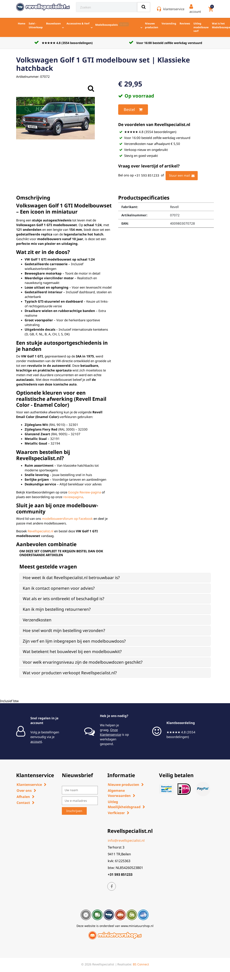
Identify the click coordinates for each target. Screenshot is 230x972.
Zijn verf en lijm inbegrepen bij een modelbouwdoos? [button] (74, 641)
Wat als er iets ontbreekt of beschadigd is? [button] (63, 598)
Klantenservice (29, 784)
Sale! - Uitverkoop (36, 25)
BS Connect (141, 964)
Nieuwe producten (151, 25)
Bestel (133, 110)
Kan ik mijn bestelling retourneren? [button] (57, 609)
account (36, 741)
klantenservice (173, 9)
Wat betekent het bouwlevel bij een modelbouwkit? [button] (72, 651)
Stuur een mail (182, 176)
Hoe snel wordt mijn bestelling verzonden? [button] (64, 630)
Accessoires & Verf (78, 23)
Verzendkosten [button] (37, 620)
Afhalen (23, 796)
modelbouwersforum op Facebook (67, 518)
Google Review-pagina (84, 492)
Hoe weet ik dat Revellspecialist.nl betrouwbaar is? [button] (71, 577)
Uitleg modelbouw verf (201, 27)
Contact (23, 802)
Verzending (169, 23)
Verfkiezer (116, 812)
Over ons (24, 790)
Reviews (185, 23)
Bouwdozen (53, 23)
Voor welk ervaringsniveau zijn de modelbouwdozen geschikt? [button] (82, 662)
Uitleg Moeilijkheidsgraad (124, 804)
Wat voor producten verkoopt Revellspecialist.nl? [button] (70, 673)
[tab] (115, 577)
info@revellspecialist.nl (126, 840)
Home (21, 23)
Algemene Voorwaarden (119, 793)
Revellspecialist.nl (40, 531)
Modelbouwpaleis (112, 24)
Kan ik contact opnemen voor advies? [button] (59, 588)
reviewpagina (73, 497)
